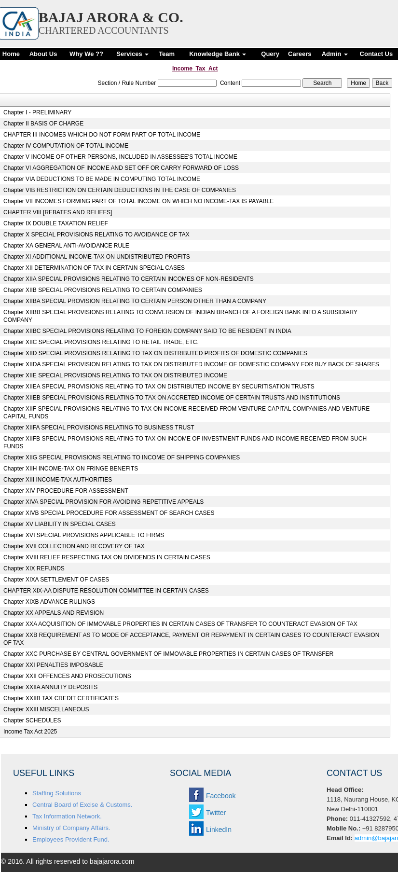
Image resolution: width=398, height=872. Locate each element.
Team (167, 53)
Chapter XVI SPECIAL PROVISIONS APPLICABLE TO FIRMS (83, 535)
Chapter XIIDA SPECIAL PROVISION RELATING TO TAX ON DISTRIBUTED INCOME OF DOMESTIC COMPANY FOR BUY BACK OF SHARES (191, 364)
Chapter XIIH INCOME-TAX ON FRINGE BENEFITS (70, 468)
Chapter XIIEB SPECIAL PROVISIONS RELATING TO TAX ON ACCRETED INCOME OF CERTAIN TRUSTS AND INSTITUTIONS (171, 397)
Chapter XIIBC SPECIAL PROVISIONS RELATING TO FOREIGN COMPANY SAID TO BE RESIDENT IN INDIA (147, 331)
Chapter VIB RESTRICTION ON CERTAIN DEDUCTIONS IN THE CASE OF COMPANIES (119, 190)
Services (132, 53)
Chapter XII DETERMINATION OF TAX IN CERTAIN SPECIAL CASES (94, 267)
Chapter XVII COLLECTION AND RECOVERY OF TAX (74, 546)
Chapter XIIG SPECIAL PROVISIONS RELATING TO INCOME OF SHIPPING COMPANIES (121, 457)
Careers (299, 53)
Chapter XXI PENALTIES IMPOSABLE (53, 665)
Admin (335, 53)
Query (270, 53)
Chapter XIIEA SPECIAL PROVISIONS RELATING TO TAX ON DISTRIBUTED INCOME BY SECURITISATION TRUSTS (159, 386)
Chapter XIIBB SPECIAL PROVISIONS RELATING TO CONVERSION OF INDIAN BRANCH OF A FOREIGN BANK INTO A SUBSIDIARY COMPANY (180, 316)
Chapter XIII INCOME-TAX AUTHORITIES (57, 479)
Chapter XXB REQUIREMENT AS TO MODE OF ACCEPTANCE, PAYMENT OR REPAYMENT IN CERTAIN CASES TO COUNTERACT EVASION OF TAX (191, 639)
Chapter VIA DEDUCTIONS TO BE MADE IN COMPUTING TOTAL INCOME (101, 179)
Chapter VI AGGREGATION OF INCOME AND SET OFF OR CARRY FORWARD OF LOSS (121, 168)
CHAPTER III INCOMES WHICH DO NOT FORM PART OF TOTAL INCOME (101, 134)
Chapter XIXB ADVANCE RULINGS (49, 601)
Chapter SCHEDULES (32, 720)
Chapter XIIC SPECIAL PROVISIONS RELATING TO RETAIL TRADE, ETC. (101, 342)
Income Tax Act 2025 (30, 731)
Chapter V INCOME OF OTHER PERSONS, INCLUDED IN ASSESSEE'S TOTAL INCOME (120, 156)
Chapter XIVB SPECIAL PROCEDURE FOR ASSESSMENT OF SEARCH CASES (108, 513)
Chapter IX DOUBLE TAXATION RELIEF (55, 223)
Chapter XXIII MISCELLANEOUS (46, 709)
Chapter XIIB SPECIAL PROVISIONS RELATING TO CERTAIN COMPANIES (102, 290)
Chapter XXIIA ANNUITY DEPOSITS (50, 687)
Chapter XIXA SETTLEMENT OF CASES (56, 579)
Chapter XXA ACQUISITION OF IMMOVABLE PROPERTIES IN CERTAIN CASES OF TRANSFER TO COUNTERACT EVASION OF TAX (180, 624)
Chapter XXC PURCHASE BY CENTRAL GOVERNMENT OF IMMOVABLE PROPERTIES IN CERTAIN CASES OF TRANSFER (168, 654)
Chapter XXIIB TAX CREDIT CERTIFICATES (61, 698)
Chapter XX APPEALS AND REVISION (53, 612)
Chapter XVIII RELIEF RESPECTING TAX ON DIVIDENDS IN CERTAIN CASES (106, 557)
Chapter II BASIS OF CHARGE (43, 123)
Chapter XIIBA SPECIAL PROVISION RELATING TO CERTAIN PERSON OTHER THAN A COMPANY (134, 301)
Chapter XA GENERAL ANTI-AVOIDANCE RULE (66, 245)
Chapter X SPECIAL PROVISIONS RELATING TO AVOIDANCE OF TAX (96, 234)
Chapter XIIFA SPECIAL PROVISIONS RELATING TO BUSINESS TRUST (98, 427)
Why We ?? (86, 53)
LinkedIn (219, 829)
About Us (43, 53)
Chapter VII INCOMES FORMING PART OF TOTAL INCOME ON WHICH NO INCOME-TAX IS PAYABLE (138, 201)
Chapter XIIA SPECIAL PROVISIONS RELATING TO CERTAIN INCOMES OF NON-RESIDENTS (128, 279)
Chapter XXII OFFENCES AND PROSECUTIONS (67, 676)
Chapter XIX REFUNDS (34, 568)
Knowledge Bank (217, 53)
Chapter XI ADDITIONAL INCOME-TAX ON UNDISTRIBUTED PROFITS (96, 256)
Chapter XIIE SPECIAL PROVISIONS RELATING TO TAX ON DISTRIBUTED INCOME (115, 375)
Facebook (220, 796)
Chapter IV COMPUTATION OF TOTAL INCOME (65, 145)
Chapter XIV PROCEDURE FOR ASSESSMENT (65, 490)
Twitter (216, 813)
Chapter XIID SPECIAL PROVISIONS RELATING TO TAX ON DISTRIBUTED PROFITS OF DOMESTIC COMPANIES (155, 353)
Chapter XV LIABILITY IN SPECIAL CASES (59, 524)
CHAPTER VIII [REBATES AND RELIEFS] (57, 212)
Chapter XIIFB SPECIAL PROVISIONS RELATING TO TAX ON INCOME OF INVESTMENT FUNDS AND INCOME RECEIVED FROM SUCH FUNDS (185, 442)
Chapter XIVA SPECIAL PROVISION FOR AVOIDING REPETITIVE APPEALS (103, 501)
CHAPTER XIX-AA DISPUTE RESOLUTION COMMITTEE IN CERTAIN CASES (106, 590)
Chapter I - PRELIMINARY (37, 112)
